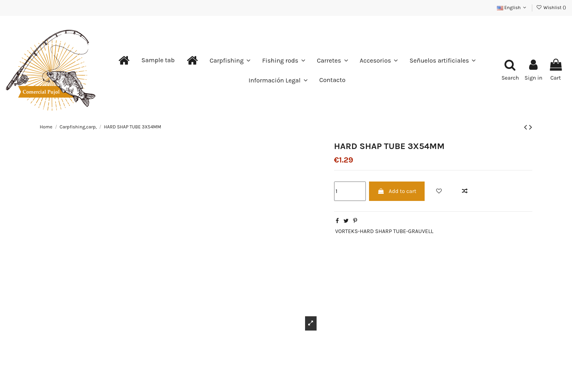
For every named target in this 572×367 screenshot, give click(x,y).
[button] (158, 60)
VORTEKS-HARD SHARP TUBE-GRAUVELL (384, 231)
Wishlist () (551, 7)
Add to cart (396, 191)
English (512, 7)
